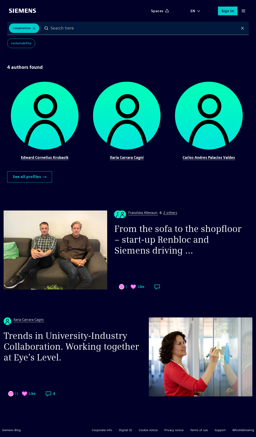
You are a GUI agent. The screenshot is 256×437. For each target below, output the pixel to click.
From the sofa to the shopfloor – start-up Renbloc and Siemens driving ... (177, 239)
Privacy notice (174, 430)
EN (192, 11)
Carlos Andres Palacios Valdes (209, 157)
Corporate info (102, 430)
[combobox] (144, 28)
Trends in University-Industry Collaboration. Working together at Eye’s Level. (71, 346)
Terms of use (199, 430)
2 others (170, 213)
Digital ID (125, 430)
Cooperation (22, 28)
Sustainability (21, 43)
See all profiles (29, 177)
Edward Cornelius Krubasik (44, 157)
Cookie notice (148, 430)
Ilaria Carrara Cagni (127, 157)
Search (46, 28)
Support (220, 430)
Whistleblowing (243, 430)
